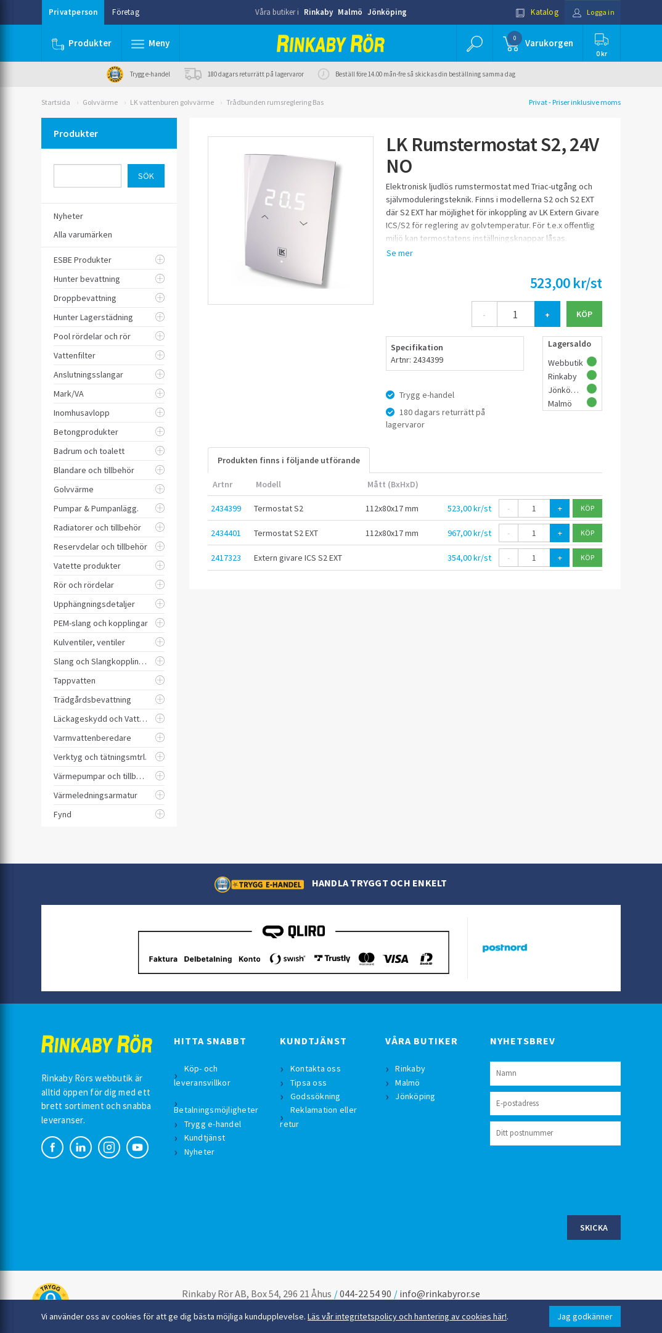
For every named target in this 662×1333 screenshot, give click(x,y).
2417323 (226, 557)
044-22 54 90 (365, 1293)
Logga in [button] (591, 12)
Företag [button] (125, 12)
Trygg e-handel (213, 1123)
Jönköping (387, 12)
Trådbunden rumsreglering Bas (275, 102)
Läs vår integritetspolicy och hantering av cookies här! (407, 1316)
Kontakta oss (316, 1068)
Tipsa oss (309, 1082)
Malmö (350, 12)
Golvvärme (100, 102)
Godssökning (316, 1096)
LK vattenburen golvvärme (172, 102)
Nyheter (200, 1151)
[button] (151, 43)
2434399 (226, 508)
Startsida (55, 102)
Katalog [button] (532, 12)
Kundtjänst (205, 1137)
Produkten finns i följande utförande (289, 460)
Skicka (594, 1227)
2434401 (226, 533)
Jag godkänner (585, 1316)
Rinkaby (318, 12)
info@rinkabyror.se (439, 1293)
